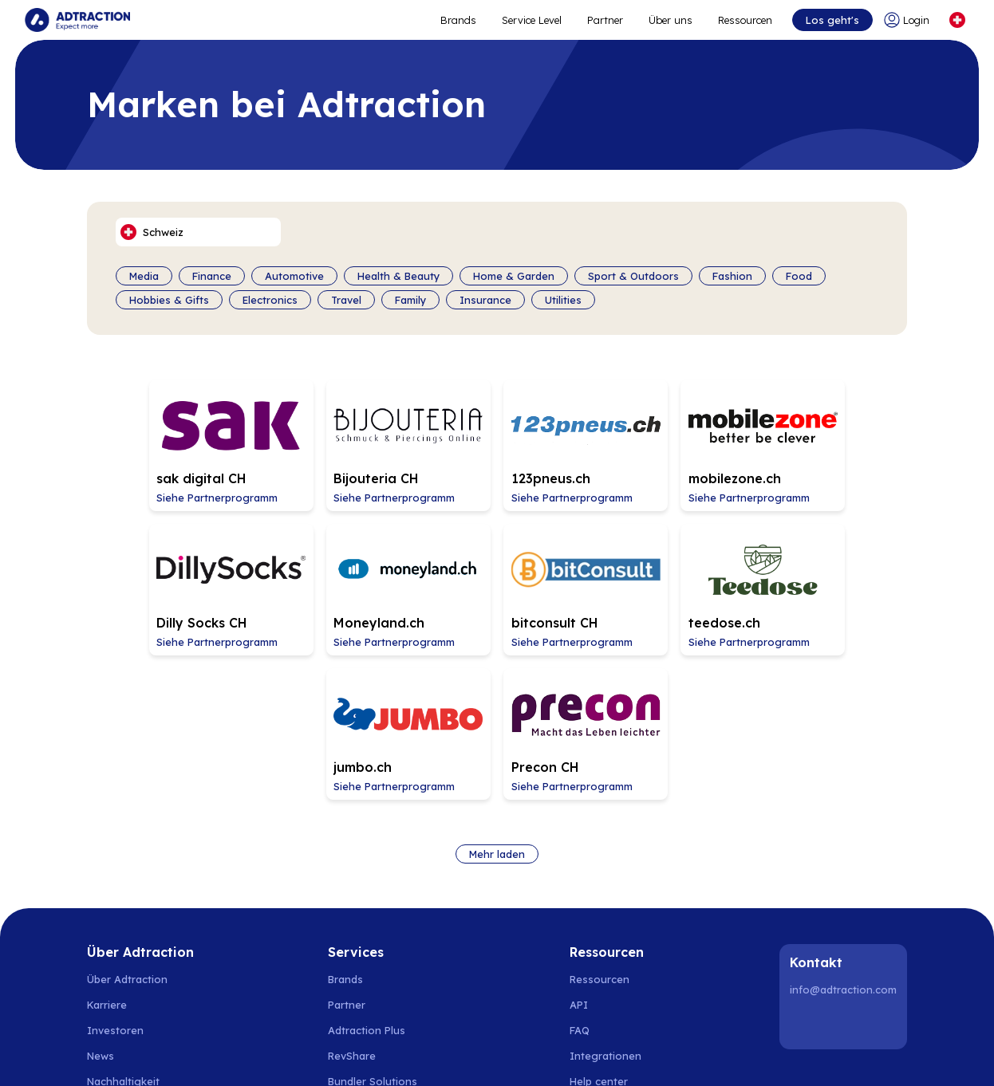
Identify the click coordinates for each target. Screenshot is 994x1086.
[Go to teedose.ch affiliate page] (497, 576)
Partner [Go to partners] (346, 842)
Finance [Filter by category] (211, 276)
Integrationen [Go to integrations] (605, 893)
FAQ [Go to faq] (580, 867)
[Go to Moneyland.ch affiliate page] (165, 576)
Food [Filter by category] (799, 276)
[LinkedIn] (805, 861)
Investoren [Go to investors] (115, 867)
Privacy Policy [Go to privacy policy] (121, 944)
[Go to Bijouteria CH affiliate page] (331, 441)
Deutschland (518, 1031)
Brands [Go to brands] (345, 816)
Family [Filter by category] (410, 299)
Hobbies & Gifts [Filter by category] (169, 299)
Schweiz (581, 1031)
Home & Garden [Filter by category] (513, 276)
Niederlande (446, 1031)
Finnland (295, 1031)
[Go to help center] (607, 918)
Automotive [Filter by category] (294, 276)
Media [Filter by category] (144, 276)
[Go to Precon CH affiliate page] (828, 576)
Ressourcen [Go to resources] (744, 20)
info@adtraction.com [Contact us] (843, 826)
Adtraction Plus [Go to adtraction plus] (366, 867)
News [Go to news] (100, 893)
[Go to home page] (78, 20)
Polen (341, 1031)
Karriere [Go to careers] (107, 842)
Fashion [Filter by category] (732, 276)
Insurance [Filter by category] (485, 299)
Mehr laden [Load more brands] (497, 691)
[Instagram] (845, 861)
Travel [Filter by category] (346, 299)
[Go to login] (909, 20)
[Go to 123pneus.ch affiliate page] (497, 441)
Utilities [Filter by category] (563, 299)
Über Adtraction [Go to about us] (127, 816)
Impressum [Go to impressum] (115, 969)
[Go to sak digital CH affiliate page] (165, 441)
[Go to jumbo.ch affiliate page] (663, 576)
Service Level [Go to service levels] (531, 20)
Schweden (113, 1031)
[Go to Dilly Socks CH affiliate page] (828, 441)
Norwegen (176, 1031)
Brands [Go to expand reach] (457, 20)
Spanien (385, 1031)
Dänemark (238, 1031)
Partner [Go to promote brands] (604, 20)
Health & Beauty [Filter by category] (398, 276)
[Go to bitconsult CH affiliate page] (331, 576)
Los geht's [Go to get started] (831, 20)
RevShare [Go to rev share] (352, 893)
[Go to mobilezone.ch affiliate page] (663, 441)
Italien (753, 1031)
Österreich (638, 1031)
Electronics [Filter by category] (270, 299)
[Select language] (956, 20)
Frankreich (700, 1031)
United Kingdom (821, 1031)
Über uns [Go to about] (670, 20)
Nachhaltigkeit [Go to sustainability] (123, 918)
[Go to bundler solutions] (381, 918)
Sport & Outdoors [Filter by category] (633, 276)
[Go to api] (607, 842)
